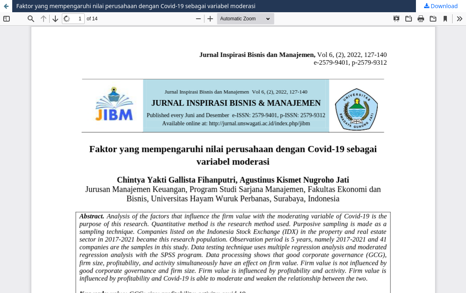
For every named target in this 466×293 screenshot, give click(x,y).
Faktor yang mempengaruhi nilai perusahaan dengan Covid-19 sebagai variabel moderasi (136, 6)
